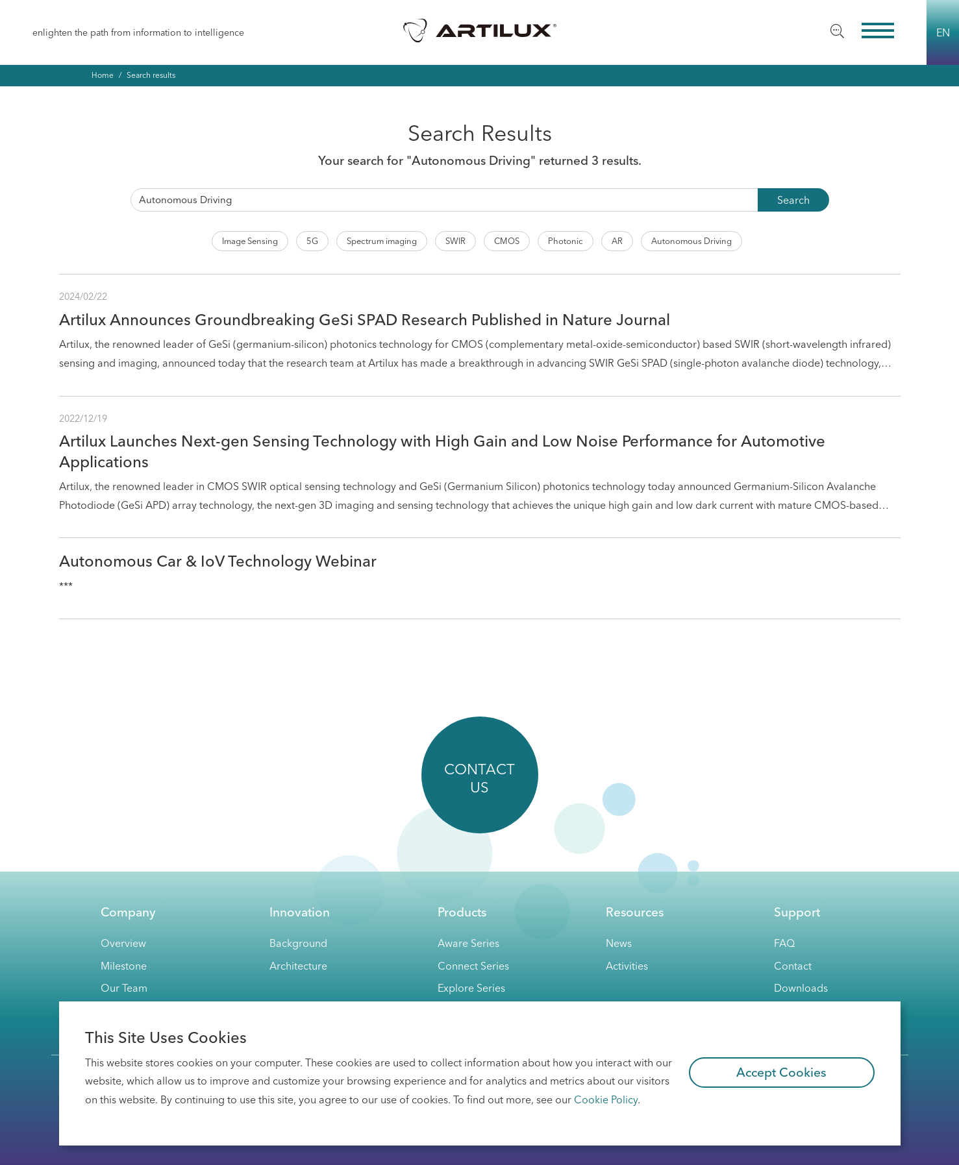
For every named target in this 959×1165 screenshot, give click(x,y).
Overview (123, 943)
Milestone (124, 965)
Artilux (480, 30)
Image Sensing (250, 241)
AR (617, 241)
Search (793, 199)
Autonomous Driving (691, 241)
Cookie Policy (606, 1099)
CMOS (506, 241)
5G (312, 241)
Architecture (298, 965)
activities (627, 965)
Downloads (801, 987)
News (619, 943)
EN (943, 32)
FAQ (784, 943)
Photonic (565, 241)
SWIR (455, 241)
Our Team (124, 987)
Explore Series (471, 987)
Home (103, 75)
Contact (793, 965)
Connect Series (473, 965)
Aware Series (468, 943)
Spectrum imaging (382, 241)
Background (298, 943)
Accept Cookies (781, 1072)
